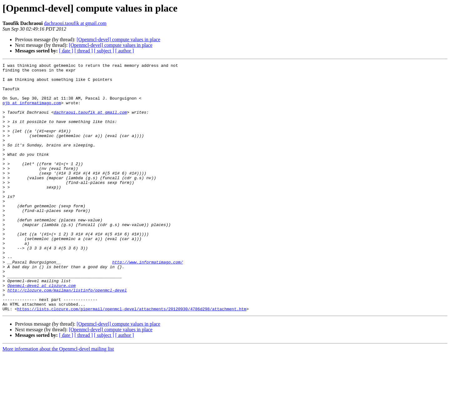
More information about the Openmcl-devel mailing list (58, 398)
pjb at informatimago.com (31, 111)
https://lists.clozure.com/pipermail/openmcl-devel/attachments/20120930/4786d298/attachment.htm (131, 358)
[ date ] (66, 50)
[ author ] (124, 50)
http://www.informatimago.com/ (147, 302)
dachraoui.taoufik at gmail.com (75, 23)
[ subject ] (104, 50)
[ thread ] (83, 50)
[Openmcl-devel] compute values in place (118, 39)
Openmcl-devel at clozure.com (42, 330)
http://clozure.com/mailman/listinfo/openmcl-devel (67, 336)
